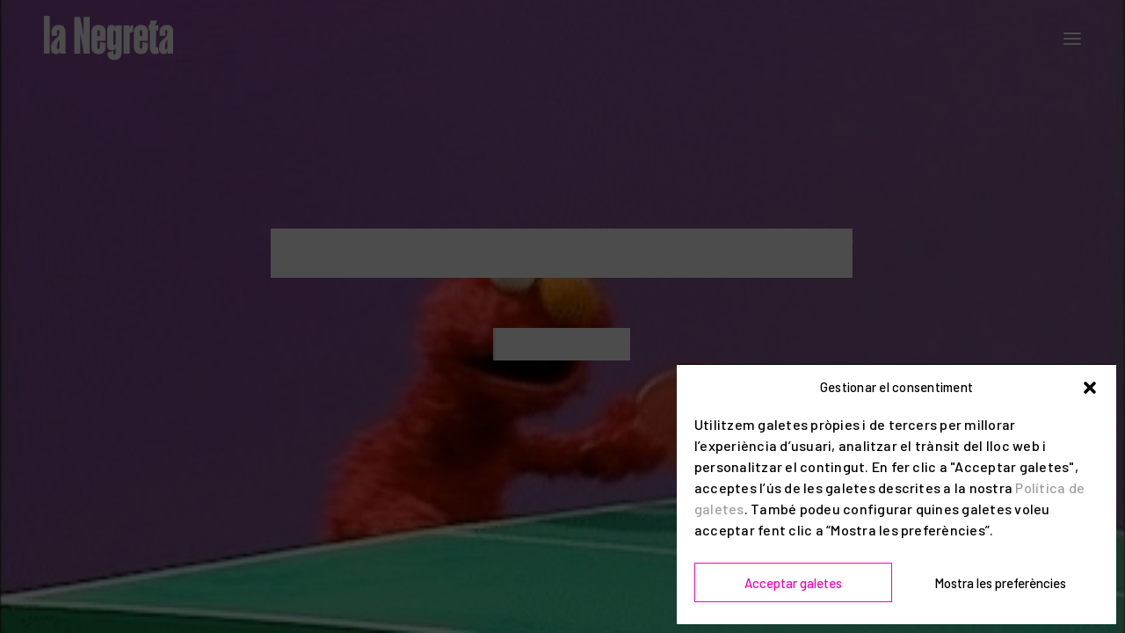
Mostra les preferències (1000, 583)
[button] (1090, 388)
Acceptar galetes (793, 583)
